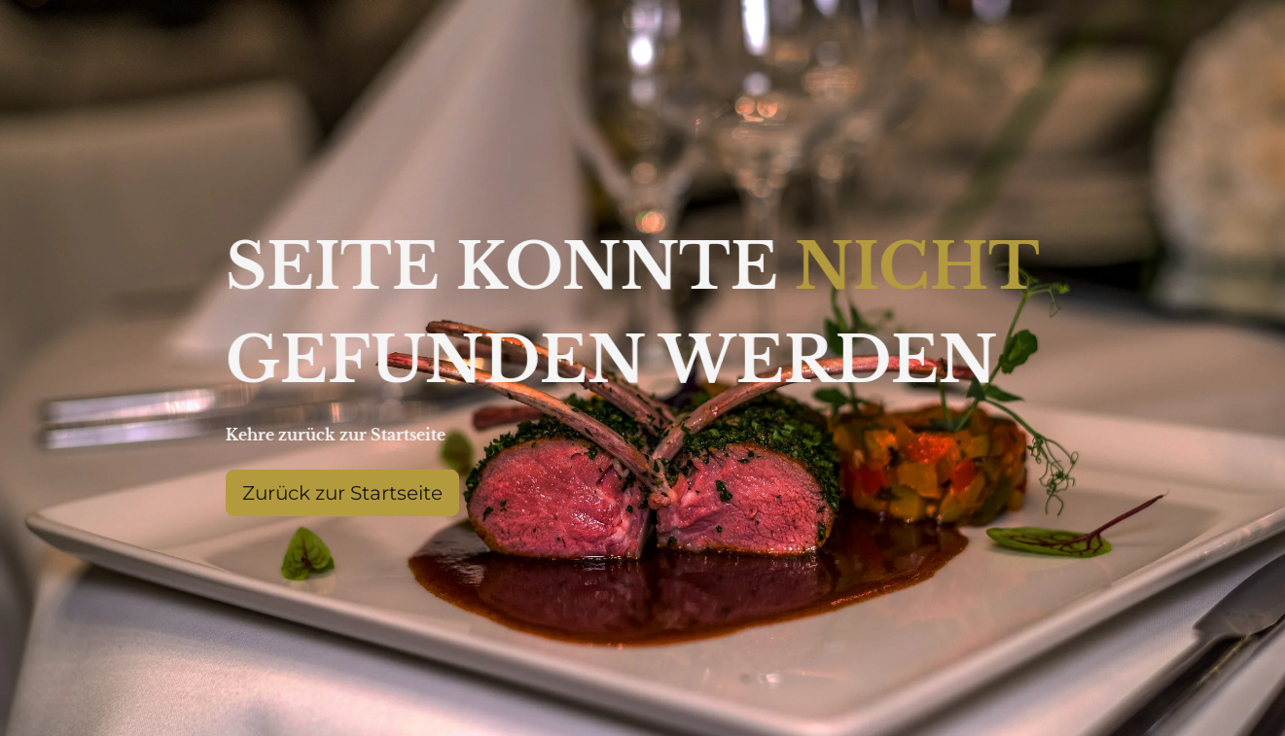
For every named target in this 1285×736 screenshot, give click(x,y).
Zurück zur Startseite (342, 493)
